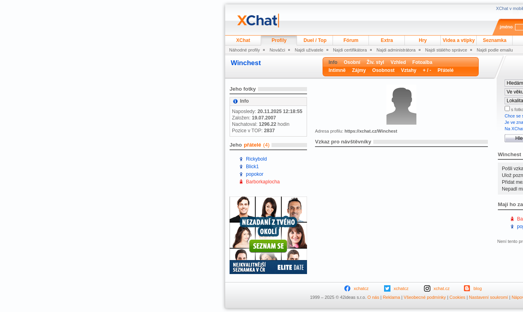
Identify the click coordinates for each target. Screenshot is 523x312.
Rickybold (256, 159)
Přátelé (446, 70)
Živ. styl (375, 62)
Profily (279, 40)
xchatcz (361, 288)
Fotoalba (422, 62)
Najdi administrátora (396, 50)
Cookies (458, 297)
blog (477, 288)
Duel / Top (315, 40)
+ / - (427, 70)
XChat (243, 40)
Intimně (337, 70)
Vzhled (398, 62)
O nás (373, 297)
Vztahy (408, 70)
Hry (423, 40)
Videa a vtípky (459, 40)
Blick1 (252, 166)
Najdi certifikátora (350, 50)
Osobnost (383, 70)
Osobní (352, 62)
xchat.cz (442, 288)
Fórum (351, 40)
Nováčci (277, 50)
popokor (254, 174)
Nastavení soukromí (488, 297)
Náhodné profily (244, 50)
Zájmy (359, 70)
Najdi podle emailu (495, 50)
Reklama (391, 297)
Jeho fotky (243, 89)
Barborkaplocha (263, 182)
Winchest (246, 63)
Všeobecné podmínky (425, 297)
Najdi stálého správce (446, 50)
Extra (387, 40)
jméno (506, 26)
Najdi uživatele (309, 50)
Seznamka (494, 40)
